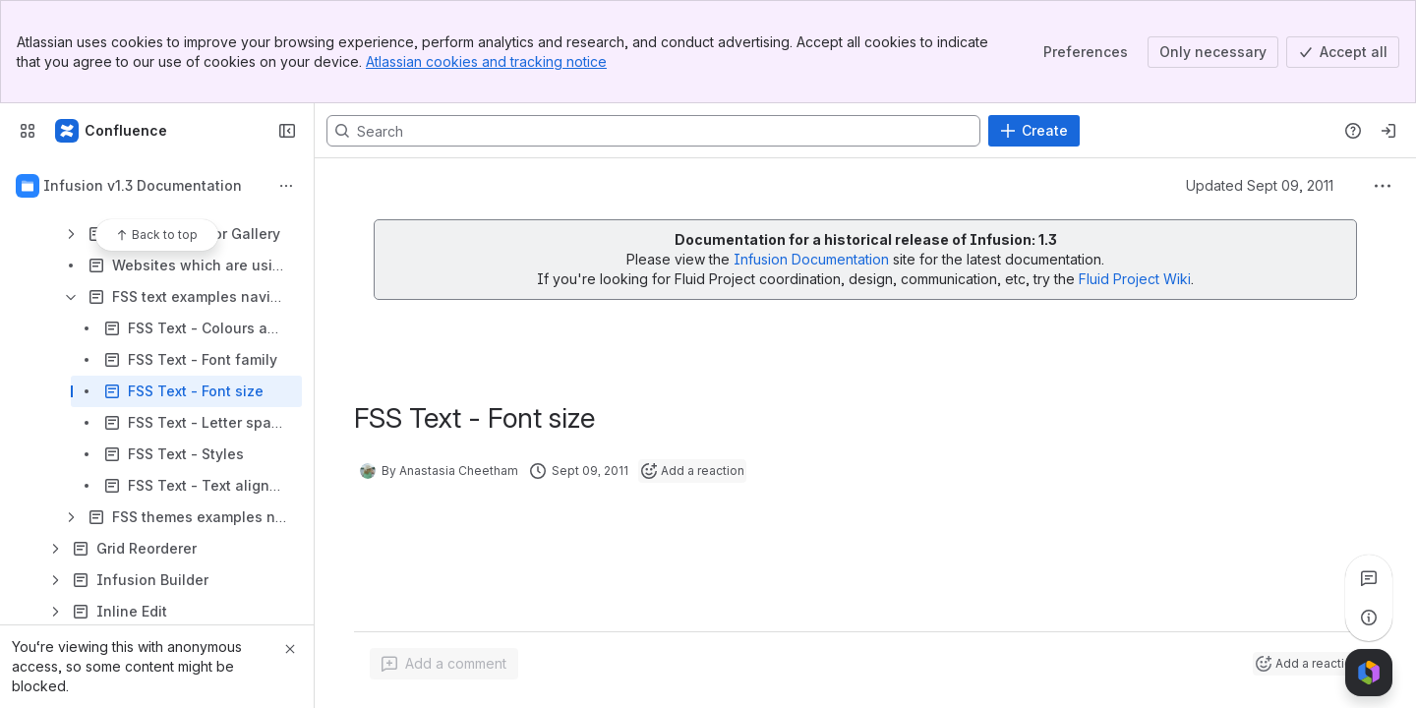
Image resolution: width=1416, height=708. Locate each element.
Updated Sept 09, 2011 (1259, 185)
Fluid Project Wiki (1135, 278)
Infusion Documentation (813, 259)
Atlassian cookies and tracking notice (486, 61)
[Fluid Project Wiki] (112, 131)
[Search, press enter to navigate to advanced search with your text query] (653, 131)
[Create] (1034, 131)
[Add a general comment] (444, 663)
